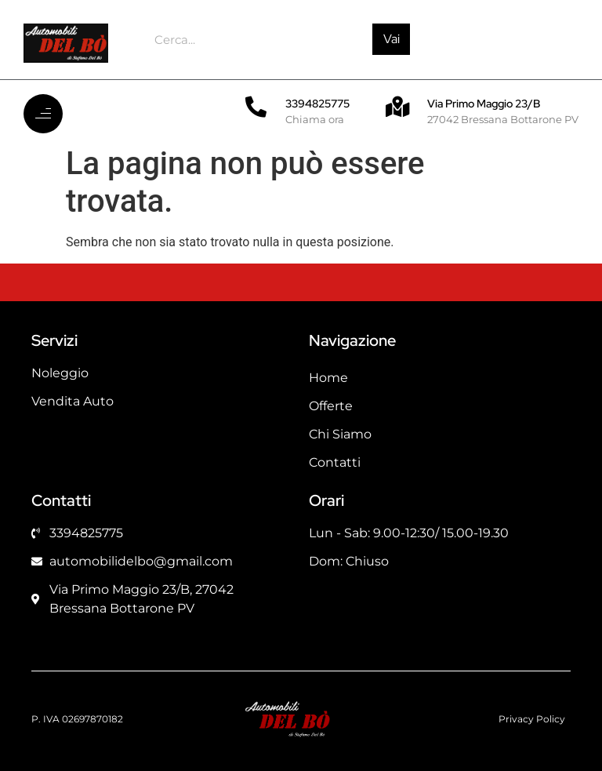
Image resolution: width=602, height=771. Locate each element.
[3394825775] (256, 106)
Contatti (335, 462)
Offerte (331, 405)
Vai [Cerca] (391, 39)
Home (328, 377)
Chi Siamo (340, 434)
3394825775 (317, 103)
